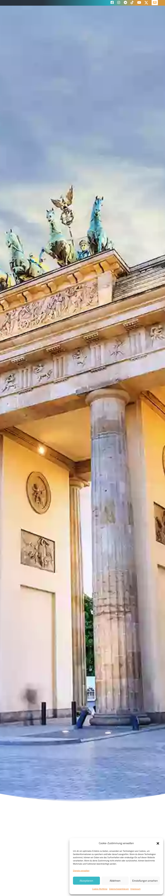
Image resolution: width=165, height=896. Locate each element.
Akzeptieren (86, 881)
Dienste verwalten (81, 870)
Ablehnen (115, 881)
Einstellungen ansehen (145, 881)
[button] (158, 843)
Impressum (135, 888)
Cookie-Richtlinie (99, 888)
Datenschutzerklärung (119, 888)
